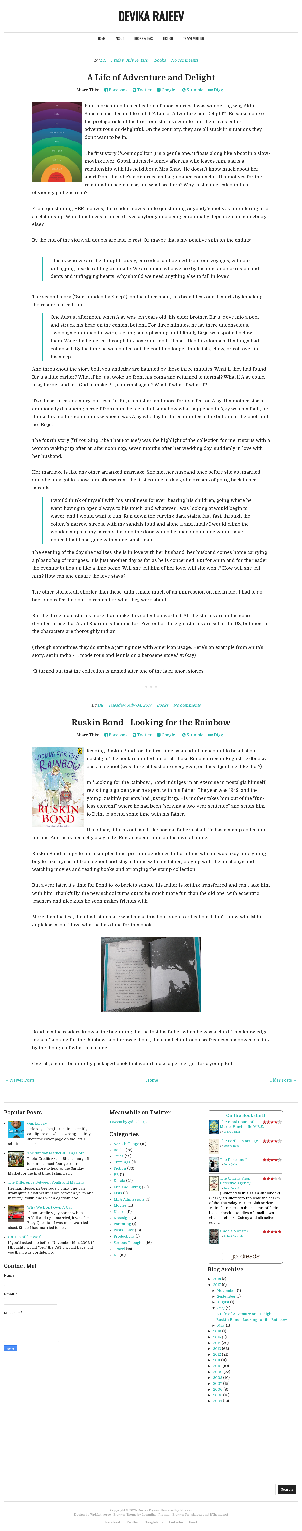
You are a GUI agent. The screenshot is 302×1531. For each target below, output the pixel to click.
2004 (217, 1401)
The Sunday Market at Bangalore (56, 1153)
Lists (118, 1193)
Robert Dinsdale (233, 1236)
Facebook (116, 90)
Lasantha (149, 1514)
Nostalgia (122, 1218)
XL (116, 1255)
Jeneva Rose (231, 1145)
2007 (217, 1383)
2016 (217, 1331)
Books (160, 60)
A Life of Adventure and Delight (151, 77)
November (226, 1291)
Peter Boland (231, 1188)
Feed (193, 1522)
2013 (217, 1349)
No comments (184, 60)
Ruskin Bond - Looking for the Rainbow (151, 722)
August (223, 1302)
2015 (217, 1337)
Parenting (122, 1224)
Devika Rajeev (151, 16)
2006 (217, 1389)
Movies (120, 1205)
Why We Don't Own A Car (49, 1207)
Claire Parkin (232, 1131)
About (120, 38)
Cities (119, 1156)
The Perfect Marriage (239, 1141)
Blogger (186, 1510)
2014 (217, 1343)
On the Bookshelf (245, 1115)
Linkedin (176, 1522)
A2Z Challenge (126, 1144)
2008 (217, 1378)
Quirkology (37, 1123)
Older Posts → (283, 1080)
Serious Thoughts (129, 1243)
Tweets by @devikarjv (128, 1122)
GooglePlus (154, 1522)
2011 (216, 1360)
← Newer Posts (20, 1080)
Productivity (124, 1236)
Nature (119, 1212)
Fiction (168, 38)
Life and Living (127, 1187)
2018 (217, 1279)
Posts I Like (124, 1230)
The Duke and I (233, 1160)
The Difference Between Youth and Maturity (46, 1182)
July (220, 1308)
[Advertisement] (255, 1443)
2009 (217, 1372)
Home (101, 38)
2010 (217, 1366)
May (221, 1325)
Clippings (122, 1162)
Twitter (142, 90)
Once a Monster (234, 1231)
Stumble (192, 90)
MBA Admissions (129, 1199)
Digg (215, 90)
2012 (217, 1354)
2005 (217, 1395)
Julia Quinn (231, 1164)
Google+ (167, 90)
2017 (217, 1285)
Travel (119, 1249)
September (226, 1296)
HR (116, 1175)
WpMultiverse (100, 1514)
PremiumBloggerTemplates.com (183, 1514)
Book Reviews (143, 38)
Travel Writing (193, 38)
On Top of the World (26, 1237)
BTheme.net (219, 1514)
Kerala (119, 1181)
